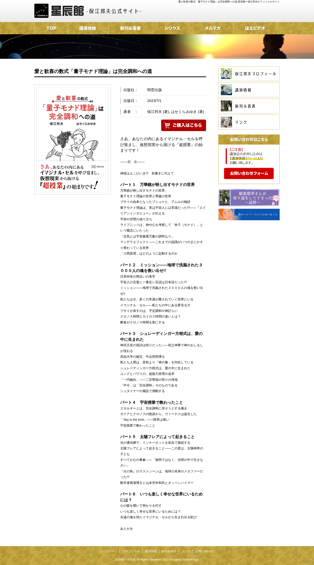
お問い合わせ (204, 551)
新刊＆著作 (169, 551)
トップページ (108, 551)
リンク (186, 551)
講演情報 (151, 551)
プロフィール (131, 551)
